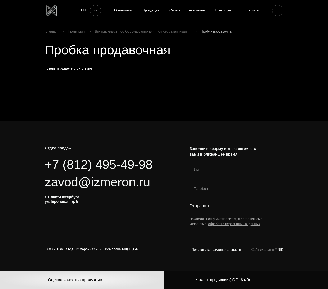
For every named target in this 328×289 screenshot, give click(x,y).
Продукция (151, 10)
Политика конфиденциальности (216, 249)
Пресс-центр (225, 10)
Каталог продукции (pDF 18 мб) (222, 280)
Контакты (252, 10)
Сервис (175, 10)
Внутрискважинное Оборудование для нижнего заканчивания (143, 31)
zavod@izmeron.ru (97, 182)
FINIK (279, 249)
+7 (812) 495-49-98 (98, 164)
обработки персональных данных (234, 224)
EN (83, 10)
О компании (123, 10)
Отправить (200, 205)
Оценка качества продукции (75, 280)
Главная (51, 31)
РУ (95, 10)
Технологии (196, 10)
